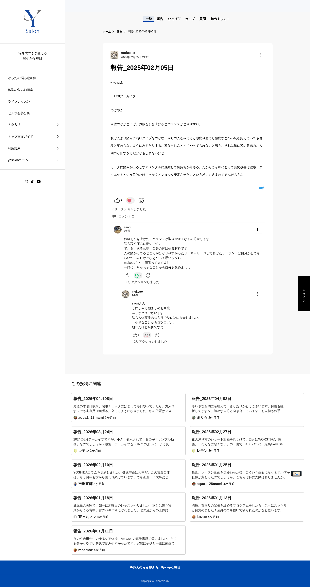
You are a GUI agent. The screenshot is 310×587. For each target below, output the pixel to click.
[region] (32, 293)
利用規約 (14, 148)
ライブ (190, 19)
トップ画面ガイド (20, 136)
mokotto (137, 291)
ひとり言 (174, 19)
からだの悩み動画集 (22, 78)
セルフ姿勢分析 (19, 113)
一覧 (149, 19)
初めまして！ (220, 19)
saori (127, 227)
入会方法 (14, 125)
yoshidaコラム (18, 160)
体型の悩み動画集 (20, 90)
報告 (160, 19)
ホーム (107, 31)
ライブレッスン (19, 101)
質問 (202, 19)
